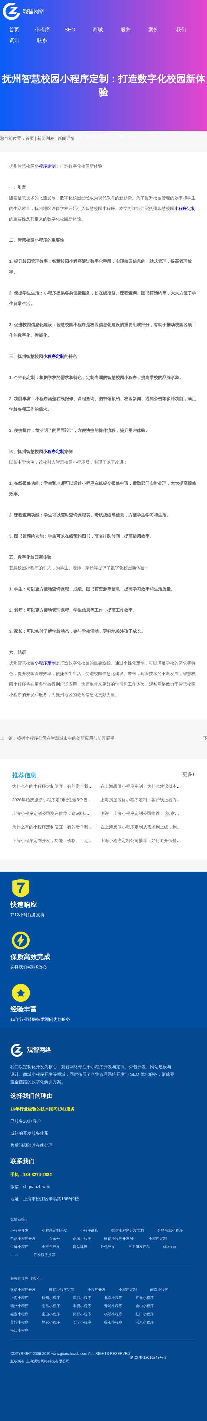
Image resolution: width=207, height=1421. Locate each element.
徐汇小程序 (113, 1322)
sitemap (169, 1247)
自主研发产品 (139, 1247)
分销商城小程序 (170, 1230)
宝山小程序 (51, 1314)
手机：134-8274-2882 (31, 1174)
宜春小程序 (145, 1298)
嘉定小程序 (19, 1314)
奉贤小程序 (82, 1306)
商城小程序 (33, 1074)
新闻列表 (45, 138)
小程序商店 (89, 1230)
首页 (29, 138)
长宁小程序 (82, 1322)
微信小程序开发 (23, 1290)
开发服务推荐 (44, 1255)
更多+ (188, 774)
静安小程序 (51, 1322)
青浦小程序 (113, 1306)
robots (15, 1255)
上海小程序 (19, 1298)
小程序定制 (45, 166)
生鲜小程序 (19, 1247)
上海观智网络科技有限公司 (48, 1361)
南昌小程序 (51, 1306)
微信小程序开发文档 (127, 1230)
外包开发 (107, 1247)
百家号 (54, 1238)
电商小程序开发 (23, 1238)
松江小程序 (19, 1330)
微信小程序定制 (61, 1290)
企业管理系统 (103, 1074)
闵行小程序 (82, 1314)
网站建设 (158, 1066)
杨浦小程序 (113, 1314)
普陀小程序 (19, 1322)
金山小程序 (145, 1306)
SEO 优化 (139, 1074)
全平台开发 (51, 1247)
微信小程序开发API (119, 1238)
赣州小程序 (19, 1306)
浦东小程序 (145, 1322)
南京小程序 (159, 1290)
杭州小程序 (51, 1298)
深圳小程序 (82, 1298)
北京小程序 (113, 1298)
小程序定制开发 (54, 1230)
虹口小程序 (145, 1314)
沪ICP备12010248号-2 (148, 1357)
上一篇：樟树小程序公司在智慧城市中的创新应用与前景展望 (57, 738)
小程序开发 (101, 1066)
